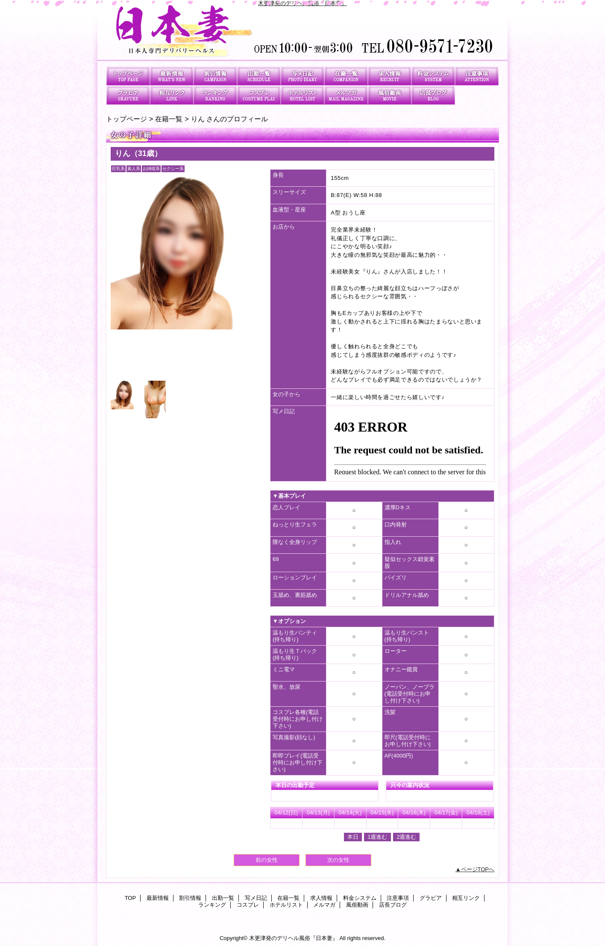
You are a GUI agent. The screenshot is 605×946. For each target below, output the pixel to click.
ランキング (215, 95)
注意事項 (477, 75)
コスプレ (259, 95)
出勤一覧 (259, 75)
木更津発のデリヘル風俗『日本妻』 (302, 3)
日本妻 (302, 33)
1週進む (377, 837)
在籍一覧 (346, 75)
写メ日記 (302, 75)
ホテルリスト (302, 95)
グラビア (128, 95)
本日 (352, 837)
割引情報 (215, 75)
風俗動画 (389, 95)
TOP (128, 75)
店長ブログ (433, 95)
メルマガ (346, 95)
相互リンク (172, 95)
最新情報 (172, 75)
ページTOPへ (478, 869)
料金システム (433, 75)
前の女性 (267, 860)
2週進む (406, 837)
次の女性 (338, 860)
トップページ (126, 119)
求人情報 (389, 75)
